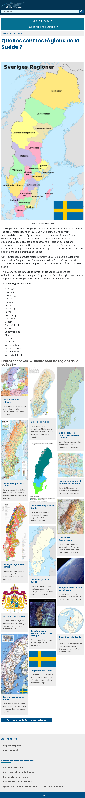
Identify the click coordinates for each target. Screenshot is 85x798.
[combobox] (40, 11)
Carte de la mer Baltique (11, 401)
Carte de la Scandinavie (65, 539)
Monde (5, 33)
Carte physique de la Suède (13, 484)
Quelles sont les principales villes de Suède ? (69, 435)
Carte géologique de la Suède (13, 565)
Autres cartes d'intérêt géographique (26, 720)
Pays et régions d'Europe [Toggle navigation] (42, 26)
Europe (12, 33)
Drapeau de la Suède (41, 670)
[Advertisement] (41, 56)
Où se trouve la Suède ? (70, 638)
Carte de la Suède (40, 421)
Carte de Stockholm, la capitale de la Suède (70, 482)
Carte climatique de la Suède (42, 506)
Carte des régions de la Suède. (42, 224)
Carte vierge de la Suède (40, 580)
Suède (19, 33)
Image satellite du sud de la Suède (70, 588)
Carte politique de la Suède (13, 698)
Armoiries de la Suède (14, 616)
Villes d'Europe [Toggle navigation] (42, 20)
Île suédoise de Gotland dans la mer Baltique (41, 633)
